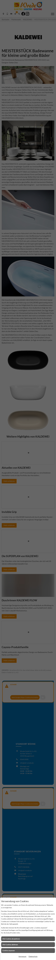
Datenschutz (33, 956)
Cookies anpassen (8, 950)
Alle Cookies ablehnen (10, 945)
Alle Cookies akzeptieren (11, 939)
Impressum (22, 956)
